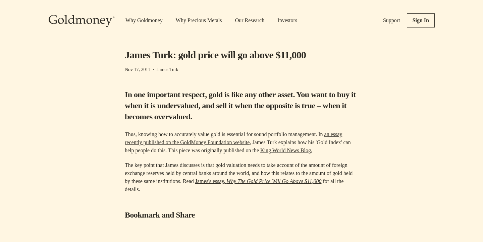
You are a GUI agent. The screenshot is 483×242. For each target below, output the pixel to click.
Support (391, 20)
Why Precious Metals (199, 20)
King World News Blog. (286, 150)
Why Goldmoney (144, 20)
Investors (287, 20)
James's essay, (258, 181)
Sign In (421, 20)
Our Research (250, 20)
